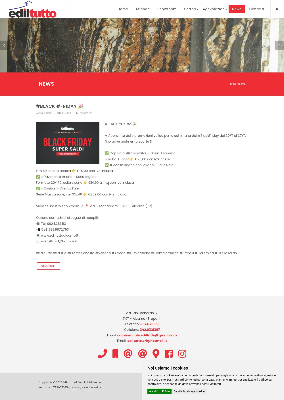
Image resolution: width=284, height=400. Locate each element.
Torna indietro (237, 83)
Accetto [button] (153, 391)
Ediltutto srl (83, 113)
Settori (190, 9)
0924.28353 (150, 324)
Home (123, 9)
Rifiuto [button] (166, 391)
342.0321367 (150, 329)
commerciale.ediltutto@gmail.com (147, 335)
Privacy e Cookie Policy (86, 387)
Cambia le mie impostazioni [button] (189, 391)
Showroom (167, 9)
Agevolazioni (214, 9)
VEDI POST (48, 266)
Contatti (256, 9)
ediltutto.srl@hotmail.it (147, 340)
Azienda (143, 9)
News (237, 9)
